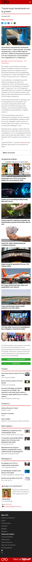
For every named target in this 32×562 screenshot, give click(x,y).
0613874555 (8, 504)
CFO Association (6, 523)
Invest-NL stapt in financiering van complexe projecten (13, 244)
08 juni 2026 (5, 282)
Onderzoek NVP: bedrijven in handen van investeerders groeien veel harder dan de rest (15, 222)
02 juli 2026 (5, 217)
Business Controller (7, 413)
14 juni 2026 (5, 261)
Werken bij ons (5, 539)
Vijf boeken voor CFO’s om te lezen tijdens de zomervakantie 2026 (13, 179)
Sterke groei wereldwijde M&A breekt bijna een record (14, 200)
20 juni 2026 (5, 240)
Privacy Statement (6, 542)
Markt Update (6, 426)
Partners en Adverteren (8, 518)
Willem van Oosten (7, 20)
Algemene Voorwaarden (8, 545)
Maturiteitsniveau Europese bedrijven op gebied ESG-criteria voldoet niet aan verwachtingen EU (12, 449)
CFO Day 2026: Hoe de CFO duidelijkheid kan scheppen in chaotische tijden (15, 328)
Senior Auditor (5, 419)
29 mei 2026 (5, 324)
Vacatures (5, 404)
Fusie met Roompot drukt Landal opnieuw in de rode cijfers (12, 307)
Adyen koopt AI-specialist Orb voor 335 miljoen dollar (15, 265)
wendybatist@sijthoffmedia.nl (12, 506)
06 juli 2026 (5, 196)
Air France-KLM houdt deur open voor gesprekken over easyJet (14, 286)
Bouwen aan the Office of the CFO (12, 478)
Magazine (4, 529)
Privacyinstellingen (6, 548)
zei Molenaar (23, 142)
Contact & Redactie (7, 537)
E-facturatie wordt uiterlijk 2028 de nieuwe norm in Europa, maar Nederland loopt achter (12, 440)
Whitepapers (6, 459)
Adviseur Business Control (9, 408)
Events (3, 520)
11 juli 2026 (5, 175)
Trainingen (4, 526)
